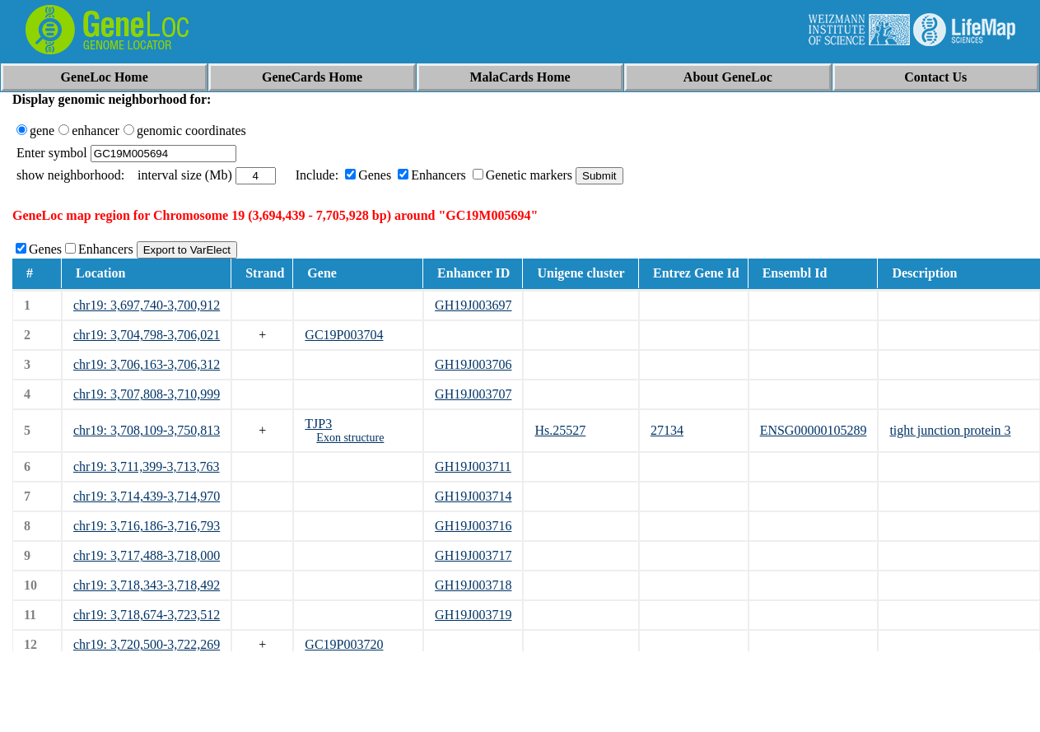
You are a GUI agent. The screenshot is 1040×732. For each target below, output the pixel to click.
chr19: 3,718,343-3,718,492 (146, 585)
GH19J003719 (473, 615)
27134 (667, 430)
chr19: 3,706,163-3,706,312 (146, 364)
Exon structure (350, 437)
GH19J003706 (473, 364)
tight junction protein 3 (949, 430)
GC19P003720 (344, 644)
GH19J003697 (473, 305)
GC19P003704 (344, 335)
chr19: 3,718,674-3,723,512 (146, 615)
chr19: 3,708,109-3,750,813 (146, 430)
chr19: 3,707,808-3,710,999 (146, 394)
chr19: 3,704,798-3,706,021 (146, 335)
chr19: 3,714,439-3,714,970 (146, 496)
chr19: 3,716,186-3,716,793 (146, 526)
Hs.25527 (559, 430)
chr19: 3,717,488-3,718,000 (146, 555)
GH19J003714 (473, 496)
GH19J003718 (473, 585)
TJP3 (318, 424)
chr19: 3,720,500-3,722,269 (146, 644)
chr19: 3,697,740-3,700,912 (146, 305)
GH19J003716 (473, 526)
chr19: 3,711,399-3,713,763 (146, 466)
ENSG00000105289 (813, 430)
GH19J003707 (473, 394)
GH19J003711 (473, 466)
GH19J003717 (473, 555)
